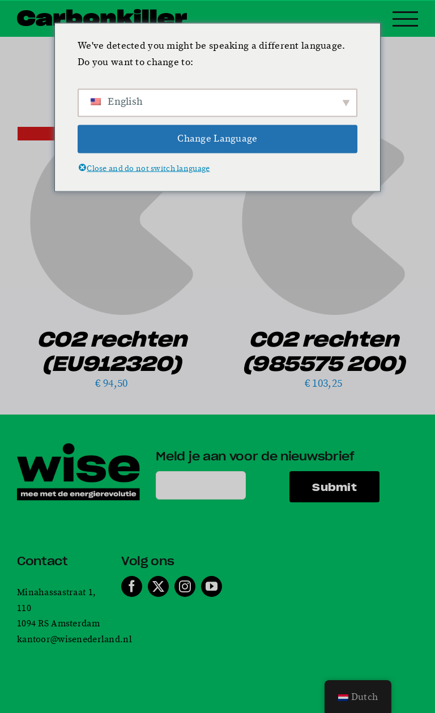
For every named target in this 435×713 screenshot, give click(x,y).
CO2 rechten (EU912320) (111, 350)
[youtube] (211, 586)
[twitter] (158, 586)
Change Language (217, 139)
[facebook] (131, 586)
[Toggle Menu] (405, 19)
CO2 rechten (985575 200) (323, 350)
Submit (334, 486)
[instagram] (184, 586)
